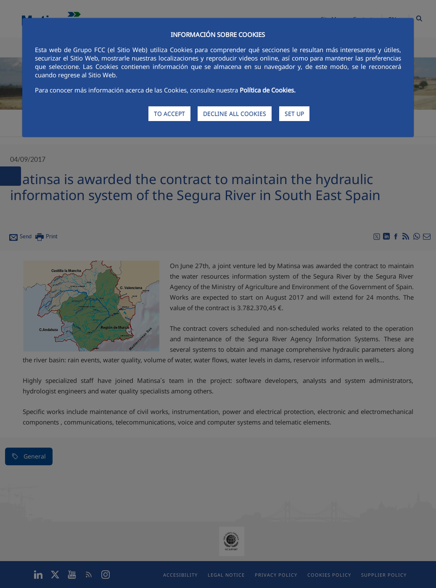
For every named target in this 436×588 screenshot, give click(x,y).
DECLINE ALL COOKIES (234, 114)
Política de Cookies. (268, 90)
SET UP (294, 114)
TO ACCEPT (169, 114)
